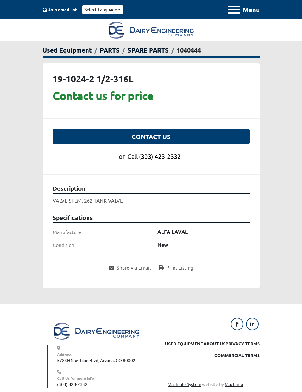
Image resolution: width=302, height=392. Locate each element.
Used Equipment (184, 343)
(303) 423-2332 (160, 156)
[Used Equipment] (67, 50)
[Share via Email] (130, 267)
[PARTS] (110, 50)
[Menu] (234, 10)
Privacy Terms (242, 343)
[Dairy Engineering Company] (96, 330)
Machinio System (184, 384)
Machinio (234, 384)
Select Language (100, 9)
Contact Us (151, 136)
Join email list (62, 9)
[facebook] (237, 324)
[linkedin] (252, 324)
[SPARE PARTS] (148, 50)
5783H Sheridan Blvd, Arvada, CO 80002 (96, 360)
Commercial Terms (237, 355)
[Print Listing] (176, 267)
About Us (214, 343)
